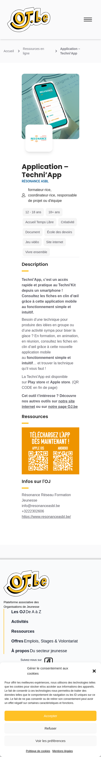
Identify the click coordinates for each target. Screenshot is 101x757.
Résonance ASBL (35, 181)
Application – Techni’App (70, 51)
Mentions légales (62, 751)
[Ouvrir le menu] (88, 19)
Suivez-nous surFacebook (31, 662)
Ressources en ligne (33, 51)
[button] (94, 671)
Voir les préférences (51, 741)
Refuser (51, 728)
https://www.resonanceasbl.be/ (46, 517)
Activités (19, 621)
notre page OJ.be (63, 407)
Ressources (22, 631)
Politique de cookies (38, 751)
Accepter (50, 716)
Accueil (9, 51)
